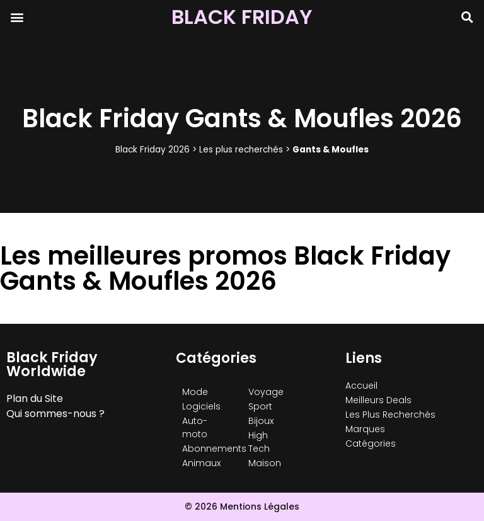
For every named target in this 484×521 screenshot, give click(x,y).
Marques (365, 429)
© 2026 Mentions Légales (242, 506)
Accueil (361, 385)
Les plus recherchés (241, 150)
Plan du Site (34, 398)
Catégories (370, 443)
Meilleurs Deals (378, 400)
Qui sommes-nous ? (55, 413)
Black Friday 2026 (152, 150)
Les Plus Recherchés (390, 414)
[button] (16, 16)
